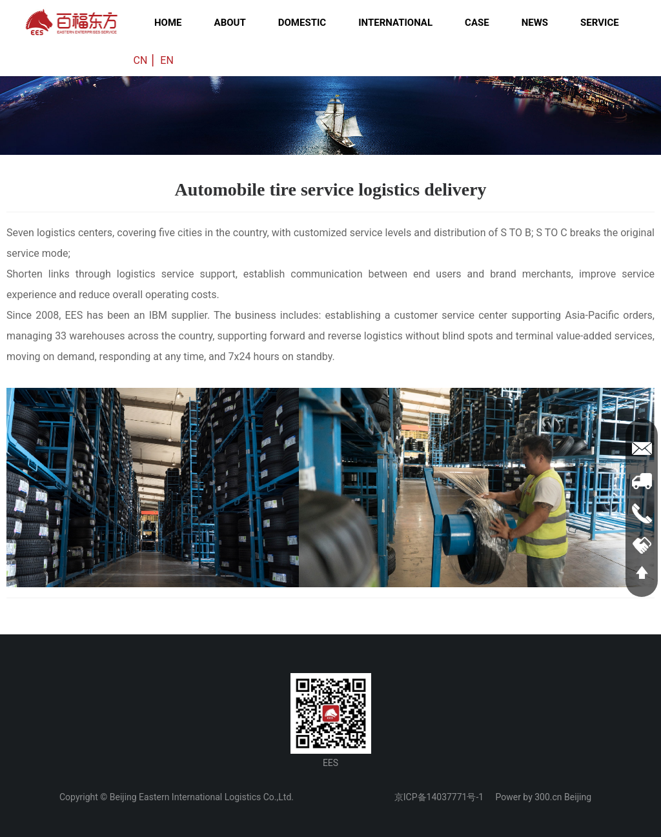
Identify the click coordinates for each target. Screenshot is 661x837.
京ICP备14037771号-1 (438, 797)
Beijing (577, 797)
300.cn (548, 797)
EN (167, 60)
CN (141, 60)
